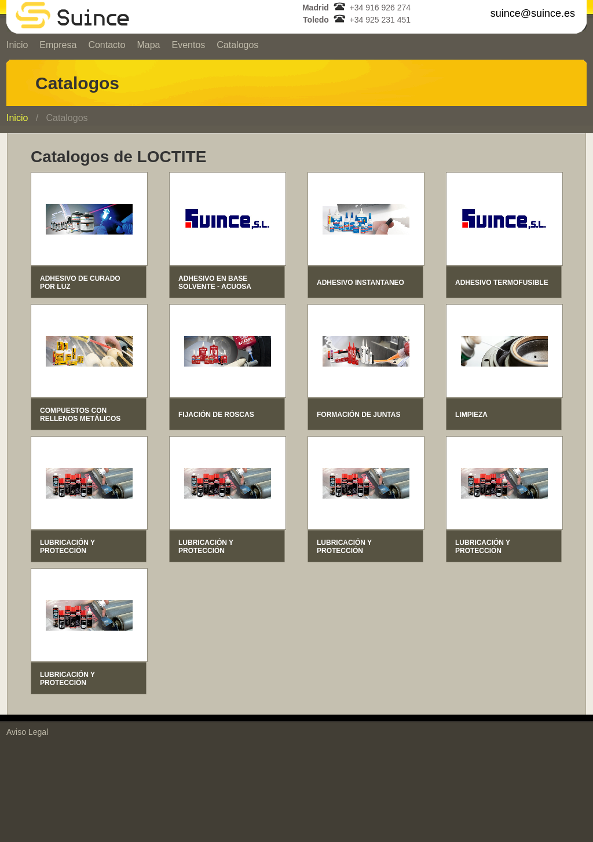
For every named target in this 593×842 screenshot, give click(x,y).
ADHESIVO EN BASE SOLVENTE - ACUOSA (214, 282)
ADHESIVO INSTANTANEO (360, 283)
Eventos (188, 45)
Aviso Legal (27, 732)
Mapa (148, 45)
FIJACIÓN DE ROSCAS (216, 415)
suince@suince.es (532, 13)
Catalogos (237, 45)
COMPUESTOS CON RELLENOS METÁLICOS (80, 415)
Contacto (106, 45)
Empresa (57, 45)
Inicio (17, 45)
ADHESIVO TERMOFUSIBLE (501, 283)
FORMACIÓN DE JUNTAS (358, 415)
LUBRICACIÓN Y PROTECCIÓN (67, 547)
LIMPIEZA (471, 415)
